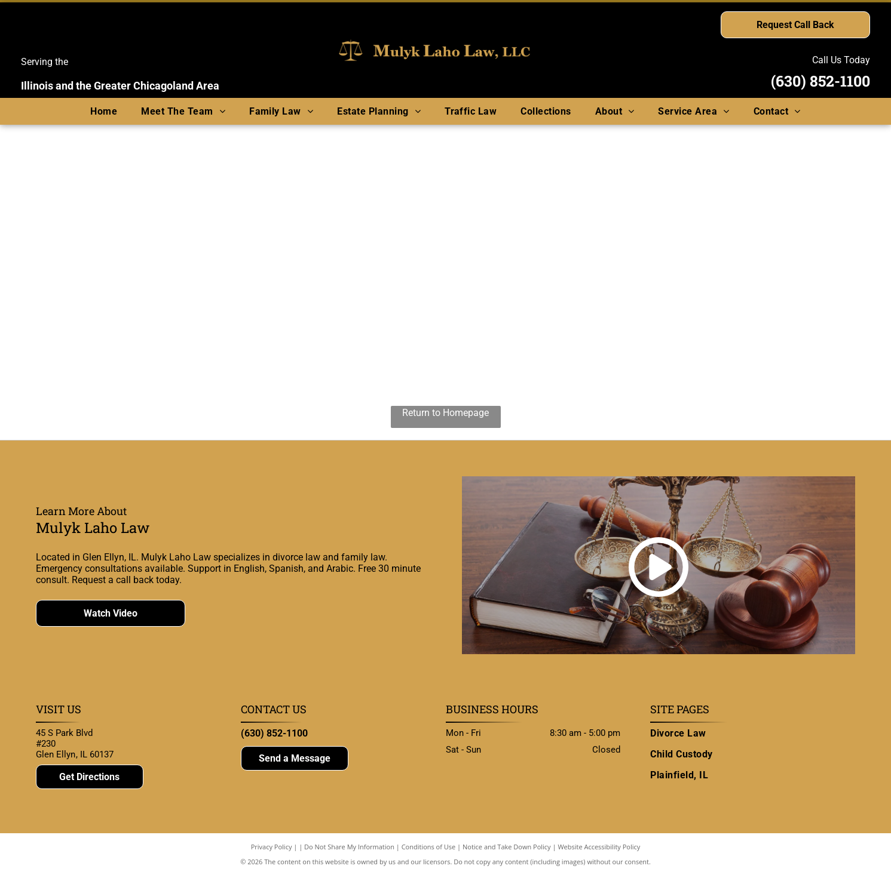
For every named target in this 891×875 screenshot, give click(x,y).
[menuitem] (103, 111)
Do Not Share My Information (349, 846)
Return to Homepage (445, 412)
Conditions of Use (429, 846)
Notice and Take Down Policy (507, 846)
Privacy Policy (271, 846)
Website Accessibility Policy (599, 846)
